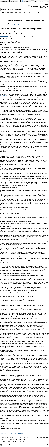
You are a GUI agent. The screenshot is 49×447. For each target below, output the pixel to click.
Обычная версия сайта (43, 12)
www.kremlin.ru (46, 444)
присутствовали (4, 95)
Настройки (45, 1)
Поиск (38, 1)
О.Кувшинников (4, 36)
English (46, 4)
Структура (10, 9)
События (3, 9)
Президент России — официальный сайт (38, 6)
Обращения (17, 9)
